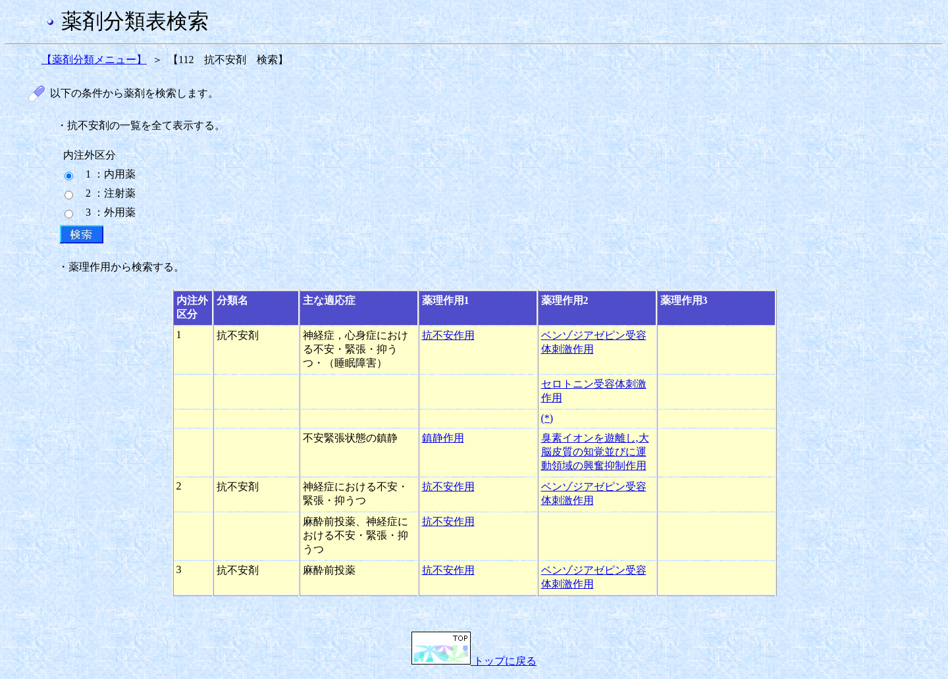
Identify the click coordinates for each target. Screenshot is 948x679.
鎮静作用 (443, 437)
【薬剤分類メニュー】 (94, 59)
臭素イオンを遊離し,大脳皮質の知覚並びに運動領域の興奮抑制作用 (595, 451)
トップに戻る (474, 660)
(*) (547, 418)
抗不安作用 (448, 335)
